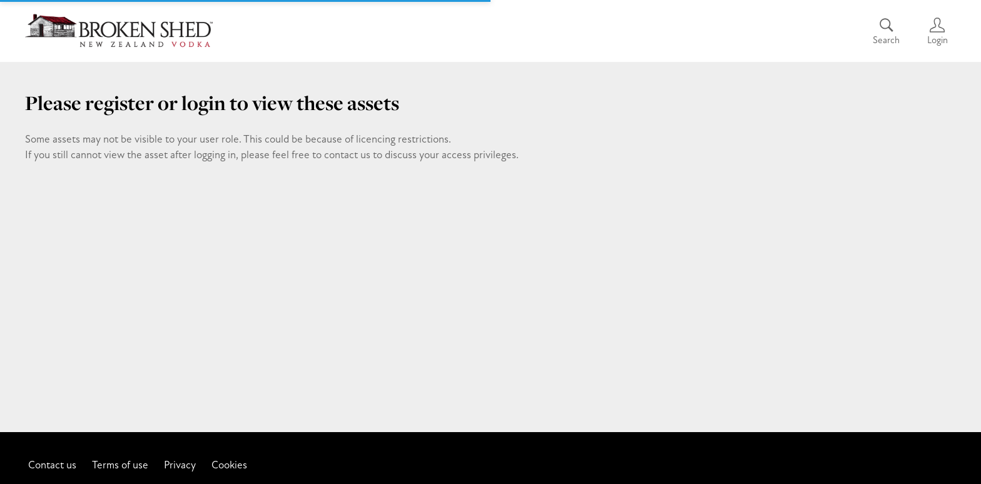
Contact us (52, 464)
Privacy (180, 464)
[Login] (937, 31)
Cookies (229, 464)
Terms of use (120, 464)
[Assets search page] (886, 31)
